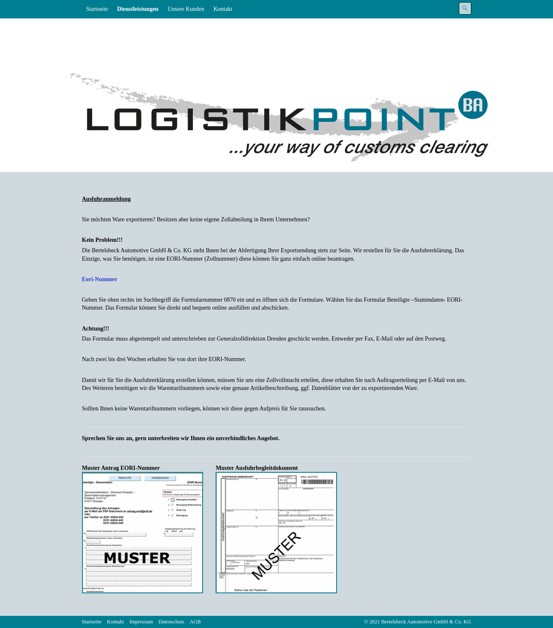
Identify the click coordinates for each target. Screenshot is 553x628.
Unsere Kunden (185, 9)
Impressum (141, 622)
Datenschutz (171, 622)
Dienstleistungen (138, 9)
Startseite (97, 9)
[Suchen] (465, 8)
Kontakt (222, 9)
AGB (195, 622)
